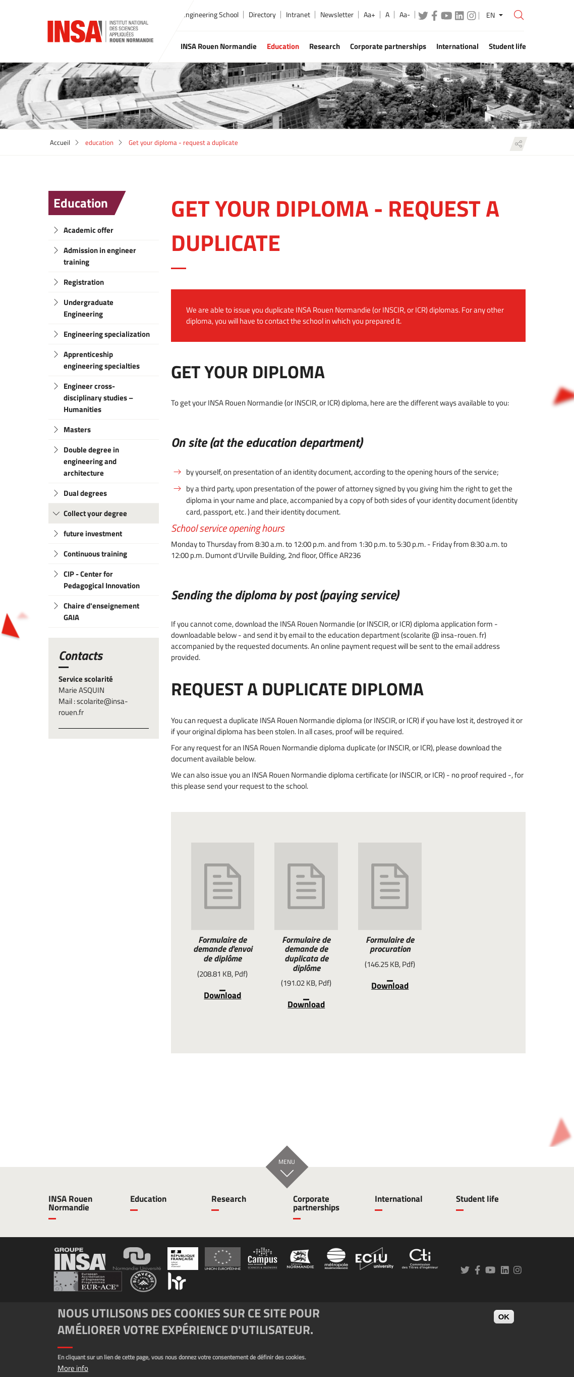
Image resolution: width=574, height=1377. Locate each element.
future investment (93, 533)
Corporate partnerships (316, 1203)
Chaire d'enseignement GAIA (101, 611)
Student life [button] (507, 46)
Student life (477, 1198)
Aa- (404, 14)
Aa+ (369, 14)
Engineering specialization (107, 334)
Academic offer (88, 230)
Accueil (60, 142)
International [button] (457, 46)
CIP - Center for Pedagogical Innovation (102, 579)
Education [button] (283, 46)
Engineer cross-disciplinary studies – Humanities (98, 397)
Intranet (298, 14)
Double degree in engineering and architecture (91, 461)
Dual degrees (85, 493)
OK (504, 1316)
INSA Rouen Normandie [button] (219, 46)
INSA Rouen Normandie (70, 1203)
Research (228, 1198)
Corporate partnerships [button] (388, 46)
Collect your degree (95, 513)
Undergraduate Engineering (88, 308)
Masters (77, 429)
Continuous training (95, 553)
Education (80, 203)
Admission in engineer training (100, 256)
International (399, 1198)
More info (73, 1368)
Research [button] (324, 46)
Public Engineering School (201, 14)
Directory (262, 14)
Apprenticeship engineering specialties (102, 360)
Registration (84, 282)
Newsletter (337, 14)
